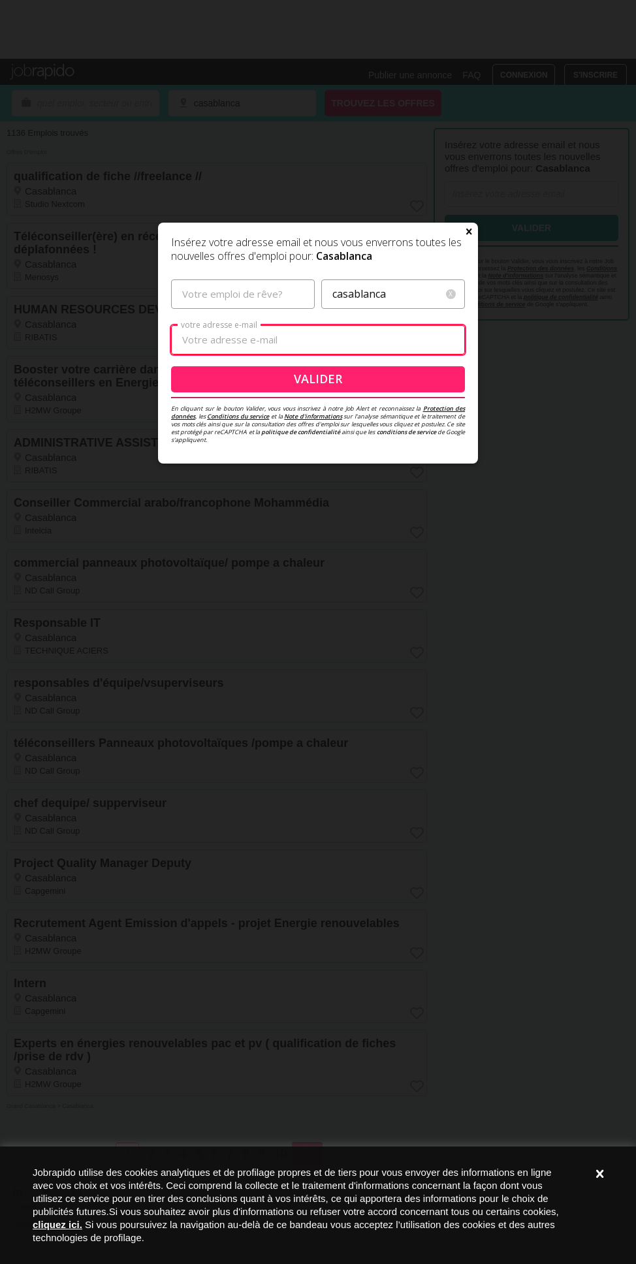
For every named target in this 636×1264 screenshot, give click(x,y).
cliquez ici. (57, 1224)
